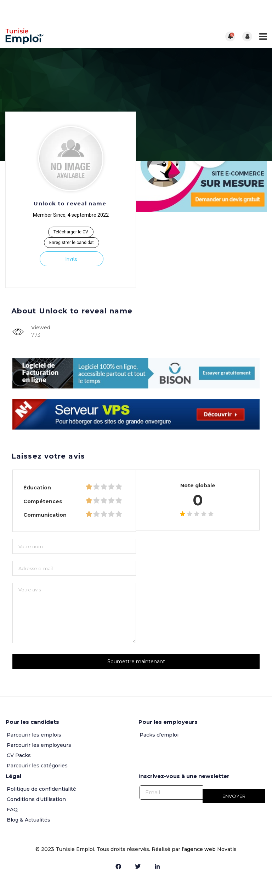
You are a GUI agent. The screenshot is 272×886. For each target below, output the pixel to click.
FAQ (12, 809)
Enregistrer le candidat (71, 242)
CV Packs (19, 755)
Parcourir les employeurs (39, 745)
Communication (45, 515)
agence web (200, 849)
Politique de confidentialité (41, 789)
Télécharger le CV (70, 231)
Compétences (42, 501)
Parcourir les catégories (37, 765)
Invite (72, 259)
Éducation (37, 487)
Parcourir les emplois (34, 735)
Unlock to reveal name (70, 203)
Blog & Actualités (28, 820)
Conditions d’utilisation (36, 799)
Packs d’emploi (159, 735)
